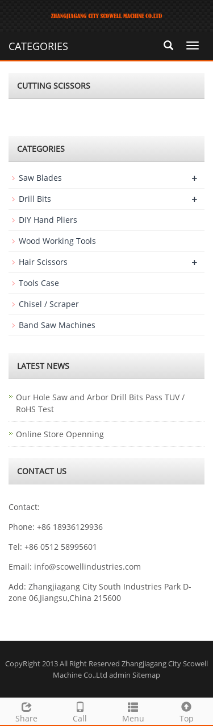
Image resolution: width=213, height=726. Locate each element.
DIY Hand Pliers (48, 219)
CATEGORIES (38, 46)
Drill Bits (35, 198)
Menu (133, 711)
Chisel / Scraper (49, 303)
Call (80, 711)
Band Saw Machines (57, 325)
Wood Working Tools (57, 240)
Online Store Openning (60, 434)
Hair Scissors (43, 261)
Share (26, 711)
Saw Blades (40, 177)
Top (186, 711)
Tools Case (39, 282)
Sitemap (146, 675)
